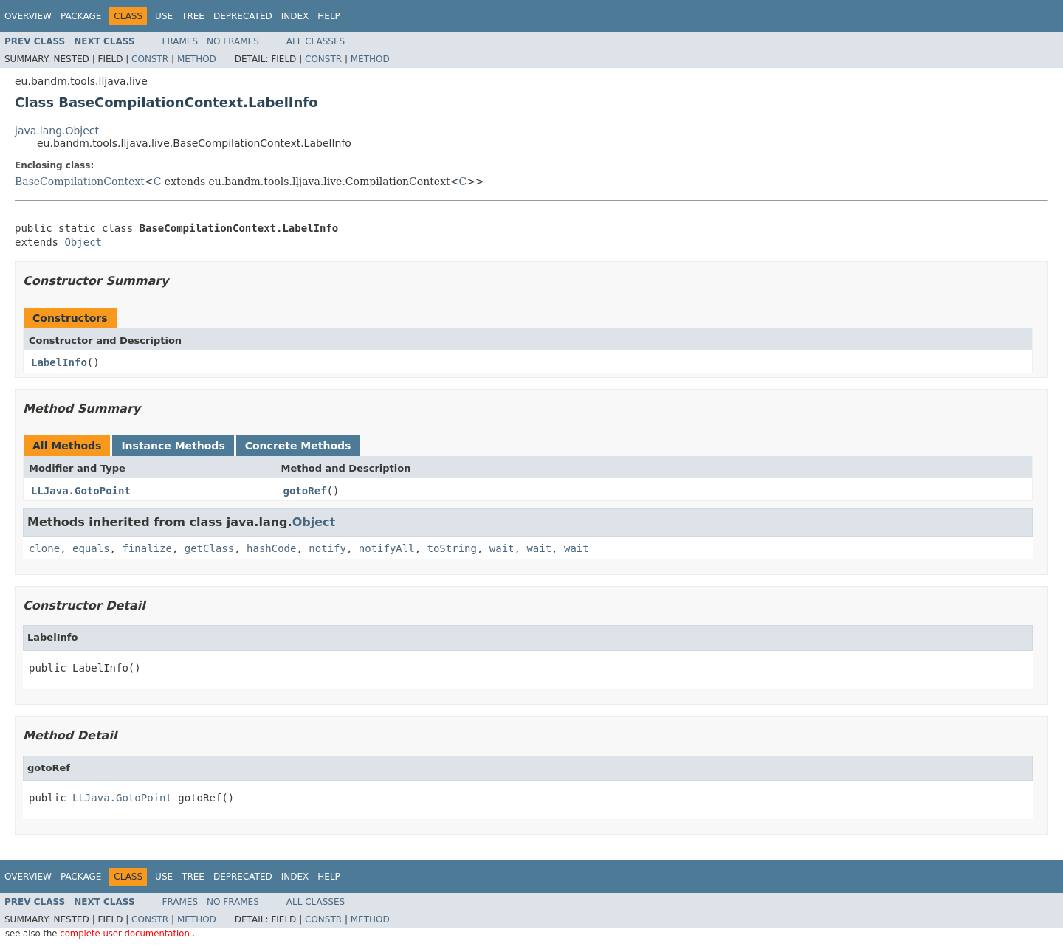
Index (295, 16)
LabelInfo (59, 362)
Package (81, 16)
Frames (180, 41)
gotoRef (305, 491)
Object (83, 242)
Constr (149, 59)
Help (328, 16)
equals (91, 548)
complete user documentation (126, 933)
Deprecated (242, 16)
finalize (146, 548)
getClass (209, 548)
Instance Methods (172, 446)
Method (196, 59)
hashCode (271, 548)
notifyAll (387, 548)
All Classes (315, 41)
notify (327, 548)
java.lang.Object (57, 131)
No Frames (233, 41)
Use (164, 16)
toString (452, 548)
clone (44, 548)
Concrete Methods (298, 446)
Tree (193, 16)
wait (502, 548)
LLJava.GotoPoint (81, 491)
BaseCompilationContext (80, 181)
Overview (28, 16)
